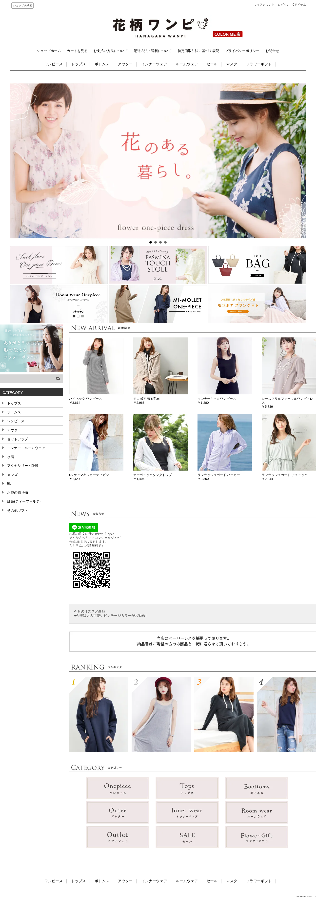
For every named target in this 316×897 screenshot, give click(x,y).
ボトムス (102, 64)
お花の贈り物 (17, 492)
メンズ (12, 475)
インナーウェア (154, 64)
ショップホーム (49, 51)
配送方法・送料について (153, 51)
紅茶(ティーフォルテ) (23, 501)
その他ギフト (17, 510)
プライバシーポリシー (242, 51)
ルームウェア (187, 64)
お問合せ (272, 51)
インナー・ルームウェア (25, 448)
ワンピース (53, 64)
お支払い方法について (110, 51)
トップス (78, 64)
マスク (231, 64)
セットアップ (17, 439)
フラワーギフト (259, 64)
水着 (10, 457)
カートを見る (77, 51)
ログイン (284, 4)
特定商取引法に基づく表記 (198, 51)
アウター (125, 64)
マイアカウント (264, 4)
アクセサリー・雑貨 (22, 466)
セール (211, 64)
